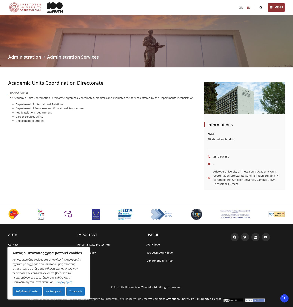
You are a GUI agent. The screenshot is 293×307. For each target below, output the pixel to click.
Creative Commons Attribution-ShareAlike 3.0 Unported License (181, 299)
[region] (48, 273)
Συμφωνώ (75, 291)
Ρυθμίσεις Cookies (27, 291)
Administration (24, 57)
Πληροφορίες (64, 282)
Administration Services (73, 57)
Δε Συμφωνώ (54, 291)
